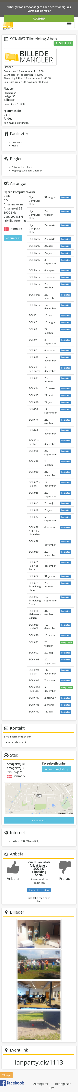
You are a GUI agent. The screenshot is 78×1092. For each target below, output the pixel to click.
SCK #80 (33, 551)
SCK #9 (33, 329)
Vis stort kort (39, 820)
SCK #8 (33, 350)
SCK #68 (33, 492)
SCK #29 (33, 461)
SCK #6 (33, 322)
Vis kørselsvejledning (56, 769)
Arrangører (40, 1084)
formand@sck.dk (21, 736)
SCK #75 (33, 503)
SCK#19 (33, 419)
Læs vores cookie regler (49, 9)
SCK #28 (33, 451)
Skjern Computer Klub (34, 200)
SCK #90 (33, 635)
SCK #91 (33, 642)
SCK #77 (33, 517)
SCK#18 (33, 409)
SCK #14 (33, 388)
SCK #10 (33, 357)
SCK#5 (32, 315)
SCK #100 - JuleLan (34, 689)
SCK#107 (34, 697)
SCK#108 (34, 704)
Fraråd (64, 878)
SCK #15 (33, 395)
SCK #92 (33, 652)
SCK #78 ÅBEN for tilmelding (34, 531)
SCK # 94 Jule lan (34, 671)
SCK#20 (33, 430)
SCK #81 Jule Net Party (33, 565)
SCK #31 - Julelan (34, 483)
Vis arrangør (13, 238)
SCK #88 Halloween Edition (35, 614)
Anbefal (13, 878)
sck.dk (7, 115)
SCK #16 (33, 402)
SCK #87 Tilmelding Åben (35, 600)
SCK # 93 (34, 659)
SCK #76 (33, 510)
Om (51, 1088)
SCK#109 (34, 711)
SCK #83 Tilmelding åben (35, 586)
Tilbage (6, 1075)
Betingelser (63, 1084)
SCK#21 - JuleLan (34, 442)
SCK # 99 (34, 680)
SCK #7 (33, 339)
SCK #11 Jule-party (34, 369)
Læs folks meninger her (39, 899)
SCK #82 (33, 576)
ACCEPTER (39, 18)
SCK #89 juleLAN (33, 626)
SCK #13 (33, 378)
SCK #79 (33, 541)
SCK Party (34, 239)
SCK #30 (33, 471)
